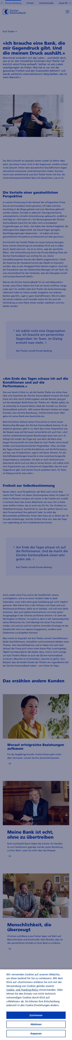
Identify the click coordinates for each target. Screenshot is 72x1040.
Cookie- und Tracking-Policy (22, 993)
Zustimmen (35, 1019)
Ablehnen (36, 1028)
